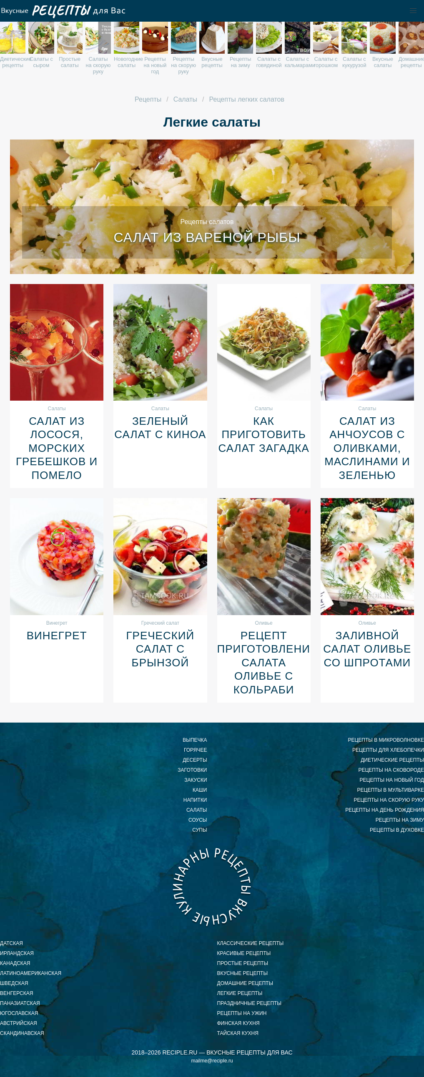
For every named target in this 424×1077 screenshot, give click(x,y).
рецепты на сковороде (391, 770)
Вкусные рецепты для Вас (62, 11)
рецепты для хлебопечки (388, 750)
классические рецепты (250, 943)
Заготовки (192, 770)
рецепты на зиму (400, 820)
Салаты (196, 810)
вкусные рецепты (242, 973)
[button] (413, 11)
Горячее (195, 750)
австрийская (18, 1023)
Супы (199, 830)
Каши (200, 790)
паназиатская (20, 1003)
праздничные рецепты (249, 1003)
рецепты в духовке (397, 830)
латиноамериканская (30, 973)
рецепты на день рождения (384, 810)
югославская (19, 1013)
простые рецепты (242, 963)
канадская (15, 963)
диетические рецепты (392, 760)
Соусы (197, 820)
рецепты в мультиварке (390, 790)
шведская (14, 983)
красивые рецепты (244, 953)
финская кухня (238, 1023)
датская (11, 943)
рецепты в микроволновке (386, 740)
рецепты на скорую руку (389, 800)
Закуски (195, 780)
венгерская (16, 993)
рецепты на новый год (392, 780)
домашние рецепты (245, 983)
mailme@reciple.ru (212, 1061)
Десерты (195, 760)
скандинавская (22, 1033)
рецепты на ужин (242, 1013)
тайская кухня (237, 1033)
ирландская (17, 953)
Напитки (195, 800)
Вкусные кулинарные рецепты (212, 886)
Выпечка (195, 740)
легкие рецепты (240, 993)
